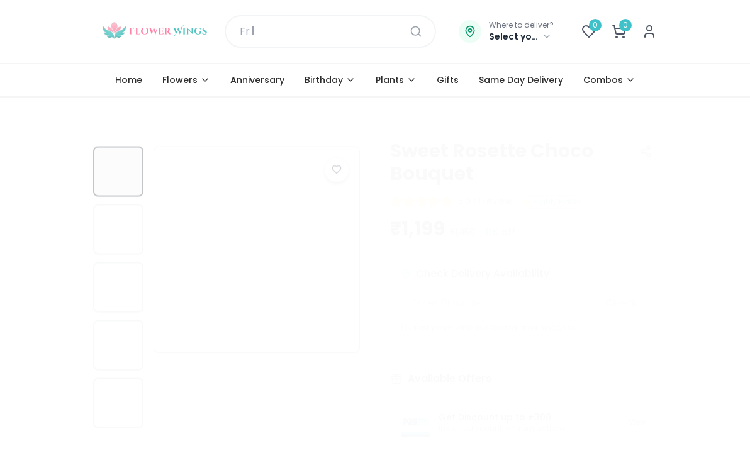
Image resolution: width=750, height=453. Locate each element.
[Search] (416, 31)
